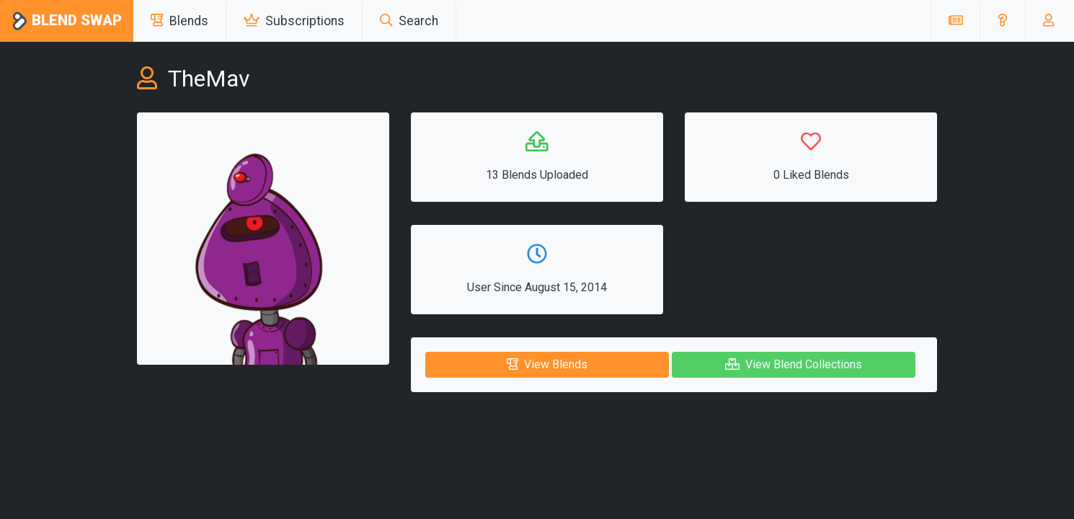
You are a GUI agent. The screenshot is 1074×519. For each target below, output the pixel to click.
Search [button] (409, 21)
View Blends (547, 364)
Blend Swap (67, 21)
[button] (1002, 21)
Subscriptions (294, 21)
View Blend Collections (793, 364)
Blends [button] (179, 21)
